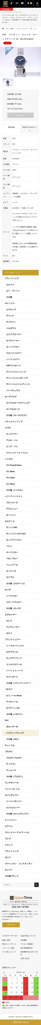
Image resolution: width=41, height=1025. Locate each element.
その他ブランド (12, 876)
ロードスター (12, 552)
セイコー (9, 870)
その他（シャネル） (15, 490)
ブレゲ (8, 839)
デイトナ (10, 316)
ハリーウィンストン (14, 496)
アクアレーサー (13, 627)
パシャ (9, 546)
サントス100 (11, 527)
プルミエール (12, 502)
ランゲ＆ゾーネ (12, 783)
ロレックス (10, 303)
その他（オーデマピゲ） (17, 415)
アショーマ (11, 770)
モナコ (9, 633)
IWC (7, 720)
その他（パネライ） (15, 714)
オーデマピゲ (11, 397)
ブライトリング (12, 851)
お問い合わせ (11, 925)
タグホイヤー (11, 615)
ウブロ (8, 428)
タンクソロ (11, 571)
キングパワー (12, 434)
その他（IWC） (13, 739)
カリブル (10, 577)
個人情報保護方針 (27, 948)
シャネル (9, 459)
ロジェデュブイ (12, 795)
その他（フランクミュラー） (19, 683)
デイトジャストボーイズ (17, 378)
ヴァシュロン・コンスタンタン (18, 863)
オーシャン (11, 515)
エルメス (10, 285)
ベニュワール (12, 565)
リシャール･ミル (12, 789)
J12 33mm (10, 478)
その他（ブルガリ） (15, 776)
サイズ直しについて (9, 952)
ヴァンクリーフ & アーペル (17, 832)
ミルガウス (11, 328)
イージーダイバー (14, 801)
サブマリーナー (13, 341)
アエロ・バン (12, 440)
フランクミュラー (13, 639)
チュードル (10, 745)
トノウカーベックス (15, 646)
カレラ (9, 621)
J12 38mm (10, 471)
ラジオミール (12, 702)
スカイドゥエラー (14, 353)
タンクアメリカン (14, 540)
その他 (9, 297)
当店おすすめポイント (29, 128)
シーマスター (12, 596)
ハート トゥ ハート (14, 670)
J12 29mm (10, 484)
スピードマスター (14, 602)
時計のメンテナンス (9, 944)
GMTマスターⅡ (13, 365)
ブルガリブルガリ (14, 758)
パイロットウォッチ (15, 733)
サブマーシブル (13, 708)
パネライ (9, 689)
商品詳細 (11, 127)
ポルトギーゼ (12, 727)
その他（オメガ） (14, 608)
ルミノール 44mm (14, 695)
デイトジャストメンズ (16, 372)
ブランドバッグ (12, 278)
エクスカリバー (13, 808)
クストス (9, 845)
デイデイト (11, 322)
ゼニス (8, 857)
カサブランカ (12, 652)
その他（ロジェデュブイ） (18, 814)
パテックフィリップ (14, 422)
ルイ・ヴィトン (13, 291)
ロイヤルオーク (13, 409)
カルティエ (10, 521)
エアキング (11, 309)
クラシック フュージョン (17, 453)
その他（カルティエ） (16, 583)
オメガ (8, 590)
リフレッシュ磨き (8, 948)
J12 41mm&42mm (14, 465)
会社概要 (24, 940)
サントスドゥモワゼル (16, 534)
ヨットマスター (13, 347)
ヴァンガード (12, 677)
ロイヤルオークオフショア (18, 403)
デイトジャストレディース (18, 384)
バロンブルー (12, 558)
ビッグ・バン (12, 446)
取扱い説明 (6, 940)
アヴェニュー (12, 509)
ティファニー (11, 820)
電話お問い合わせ (20, 1022)
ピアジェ (9, 826)
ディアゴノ (11, 764)
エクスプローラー (14, 334)
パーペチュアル (13, 390)
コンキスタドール (14, 664)
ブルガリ (9, 751)
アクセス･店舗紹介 (27, 944)
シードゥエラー (13, 359)
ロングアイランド (14, 658)
